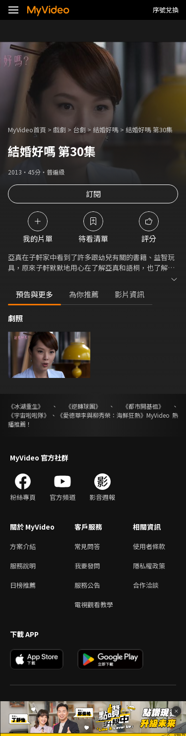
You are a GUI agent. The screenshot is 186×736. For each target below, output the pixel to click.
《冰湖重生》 (26, 406)
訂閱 (93, 193)
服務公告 (87, 585)
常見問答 (87, 546)
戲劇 (59, 129)
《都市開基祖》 (143, 406)
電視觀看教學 (93, 604)
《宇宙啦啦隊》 (29, 415)
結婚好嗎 (106, 129)
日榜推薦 (23, 585)
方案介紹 (23, 546)
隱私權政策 (149, 565)
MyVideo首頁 (27, 129)
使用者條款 (149, 546)
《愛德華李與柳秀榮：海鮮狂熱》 (101, 415)
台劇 (79, 129)
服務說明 (23, 565)
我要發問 (87, 565)
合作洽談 (146, 585)
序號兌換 (166, 9)
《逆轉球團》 (83, 406)
